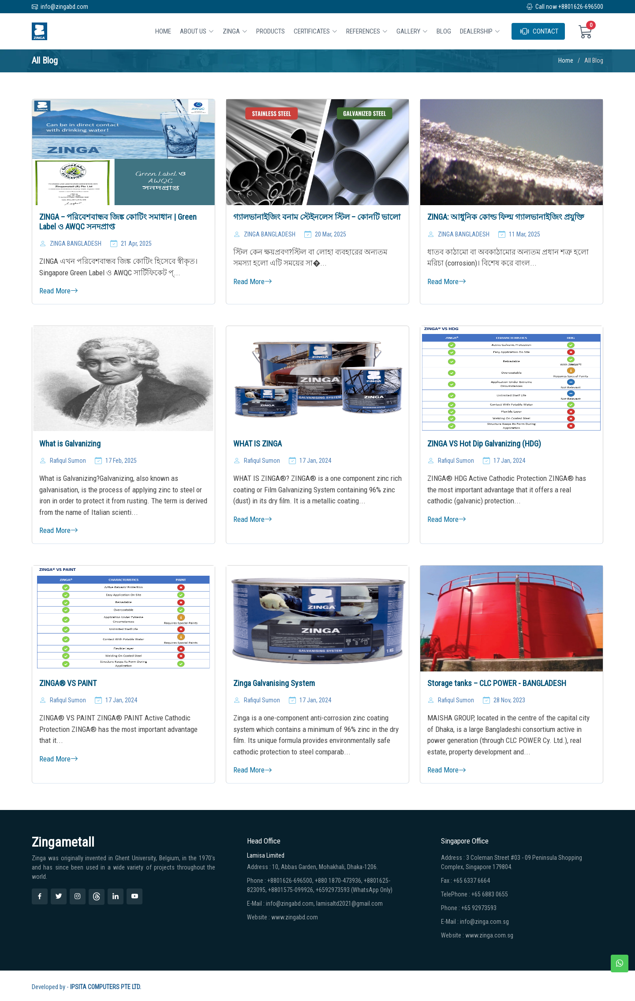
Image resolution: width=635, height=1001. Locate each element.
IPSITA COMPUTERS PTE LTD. (105, 986)
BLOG (444, 31)
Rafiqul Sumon (68, 460)
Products (270, 31)
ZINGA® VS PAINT (68, 683)
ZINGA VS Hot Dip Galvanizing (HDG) (484, 443)
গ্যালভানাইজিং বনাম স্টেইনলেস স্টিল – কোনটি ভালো (316, 216)
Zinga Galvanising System (274, 683)
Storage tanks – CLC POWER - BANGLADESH (496, 683)
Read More (58, 290)
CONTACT (539, 31)
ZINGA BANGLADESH (75, 243)
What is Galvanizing (70, 443)
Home (163, 31)
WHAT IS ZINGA (257, 443)
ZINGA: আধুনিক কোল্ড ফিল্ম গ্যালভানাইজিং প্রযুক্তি (505, 216)
